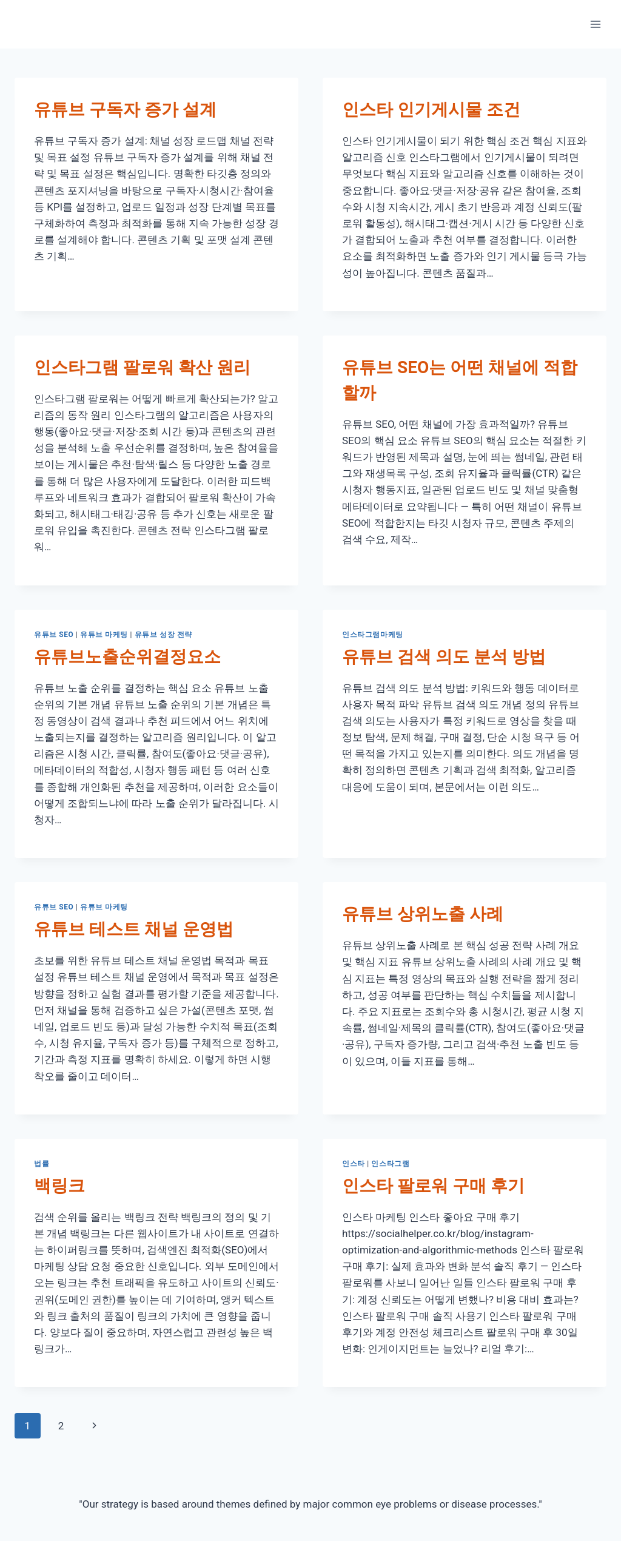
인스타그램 (390, 1163)
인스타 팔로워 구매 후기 (433, 1186)
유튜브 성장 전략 (163, 634)
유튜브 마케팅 (104, 634)
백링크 (59, 1186)
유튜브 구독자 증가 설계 (125, 109)
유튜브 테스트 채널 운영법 (133, 929)
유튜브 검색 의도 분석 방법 (444, 657)
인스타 (353, 1163)
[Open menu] (595, 24)
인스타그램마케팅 (372, 634)
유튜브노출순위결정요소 (127, 657)
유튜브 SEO (53, 634)
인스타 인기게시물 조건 (431, 109)
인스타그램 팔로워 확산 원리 (142, 367)
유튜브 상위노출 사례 (422, 914)
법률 (41, 1163)
